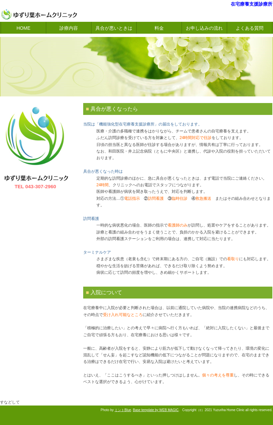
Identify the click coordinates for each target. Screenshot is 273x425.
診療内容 (68, 28)
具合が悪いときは (113, 28)
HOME (23, 28)
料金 (159, 28)
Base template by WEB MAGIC (156, 410)
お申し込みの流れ (204, 28)
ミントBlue (123, 410)
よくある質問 (249, 28)
